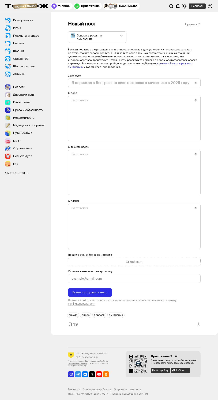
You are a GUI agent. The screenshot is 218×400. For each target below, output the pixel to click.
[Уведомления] (177, 6)
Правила (193, 24)
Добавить (134, 262)
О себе (72, 93)
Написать (197, 6)
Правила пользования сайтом (129, 393)
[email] (71, 374)
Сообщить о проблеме (97, 389)
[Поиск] (171, 6)
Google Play (160, 370)
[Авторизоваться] (210, 6)
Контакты (135, 389)
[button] (195, 83)
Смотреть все (17, 173)
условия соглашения (149, 300)
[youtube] (99, 374)
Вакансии (74, 389)
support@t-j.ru (90, 357)
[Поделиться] (198, 324)
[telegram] (78, 374)
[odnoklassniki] (106, 374)
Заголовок (74, 76)
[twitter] (92, 374)
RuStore (178, 370)
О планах (74, 201)
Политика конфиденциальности (88, 393)
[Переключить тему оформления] (184, 6)
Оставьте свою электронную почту (90, 271)
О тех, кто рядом (78, 147)
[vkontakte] (85, 374)
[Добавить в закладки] (72, 324)
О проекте (120, 389)
